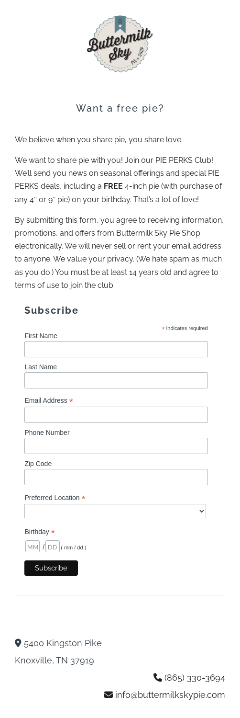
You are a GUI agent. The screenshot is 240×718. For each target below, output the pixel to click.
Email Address (48, 400)
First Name (40, 336)
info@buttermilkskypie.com (170, 695)
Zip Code (38, 463)
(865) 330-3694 (194, 677)
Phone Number (46, 432)
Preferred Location (54, 497)
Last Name (40, 367)
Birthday (39, 531)
